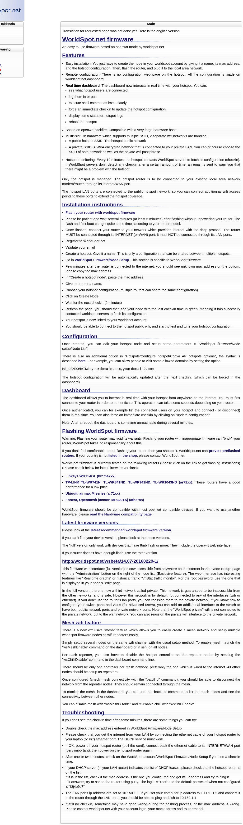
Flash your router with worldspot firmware (100, 212)
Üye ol (12, 60)
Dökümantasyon (20, 35)
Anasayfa (14, 30)
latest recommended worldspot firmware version (131, 530)
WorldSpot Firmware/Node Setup (102, 260)
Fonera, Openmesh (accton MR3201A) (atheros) (104, 500)
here (82, 361)
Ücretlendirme (18, 39)
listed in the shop (122, 455)
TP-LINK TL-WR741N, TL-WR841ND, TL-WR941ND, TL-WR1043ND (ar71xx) (128, 482)
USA (33, 66)
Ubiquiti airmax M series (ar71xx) (92, 493)
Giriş (11, 56)
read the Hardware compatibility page (121, 514)
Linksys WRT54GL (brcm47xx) (90, 476)
